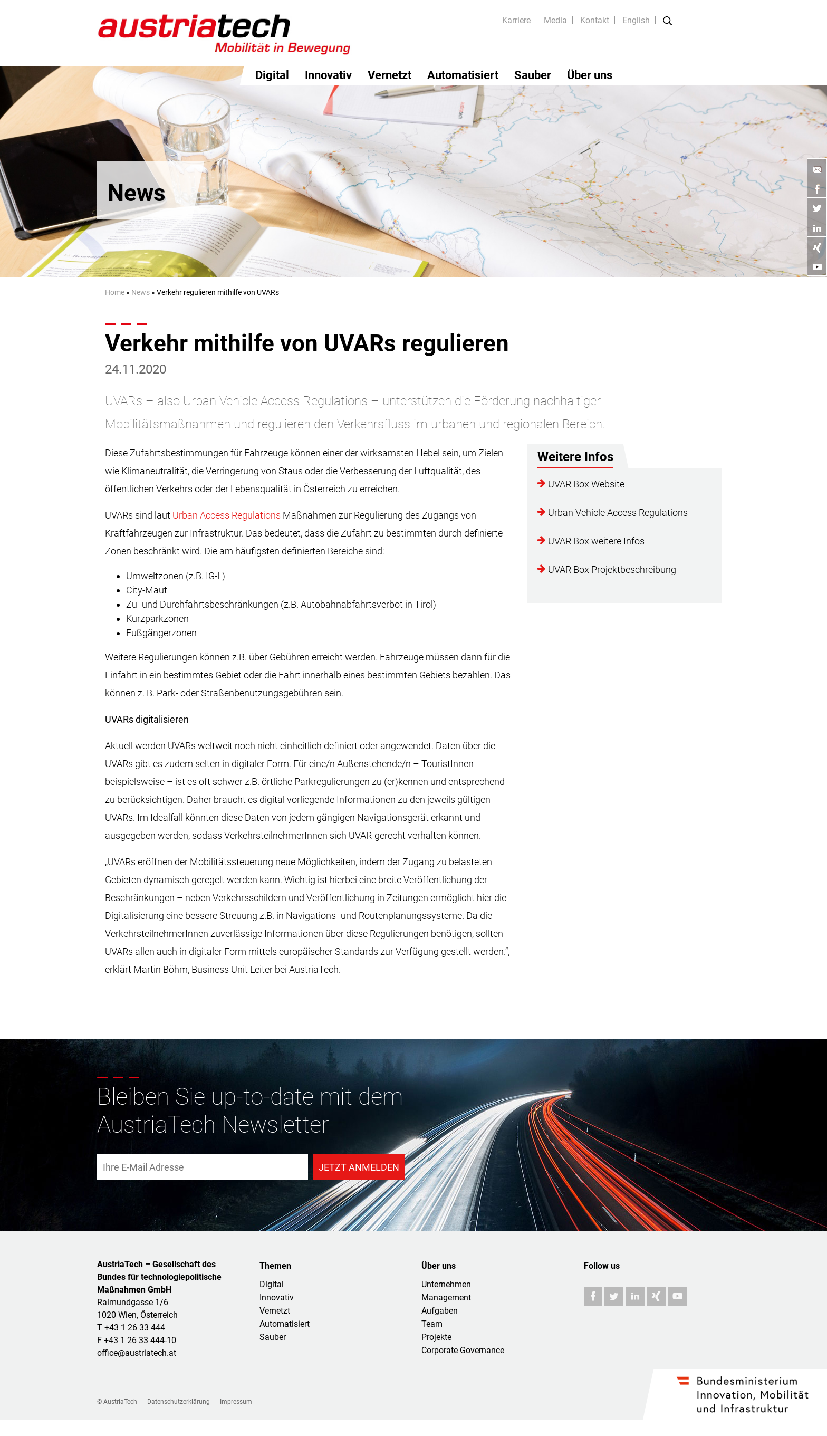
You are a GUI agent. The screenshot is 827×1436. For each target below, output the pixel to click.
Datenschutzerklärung (178, 1401)
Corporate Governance (462, 1350)
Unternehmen (446, 1284)
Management (446, 1298)
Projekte (436, 1337)
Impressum (236, 1401)
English (636, 20)
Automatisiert (462, 75)
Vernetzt (389, 75)
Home (114, 292)
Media (555, 20)
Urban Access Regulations (226, 515)
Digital (272, 75)
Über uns (589, 75)
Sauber (532, 75)
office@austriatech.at (136, 1353)
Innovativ (328, 75)
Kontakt (594, 20)
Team (432, 1324)
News (140, 292)
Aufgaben (439, 1311)
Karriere (516, 20)
